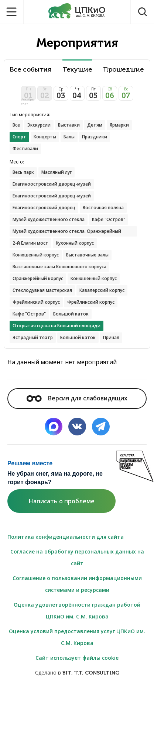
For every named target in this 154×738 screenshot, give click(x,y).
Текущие (77, 69)
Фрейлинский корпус (36, 302)
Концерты (45, 137)
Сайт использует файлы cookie (77, 657)
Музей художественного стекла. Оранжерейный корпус (67, 232)
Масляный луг (56, 172)
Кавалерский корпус (101, 290)
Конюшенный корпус (36, 255)
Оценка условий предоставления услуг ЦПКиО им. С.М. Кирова (77, 637)
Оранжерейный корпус (38, 278)
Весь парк (23, 172)
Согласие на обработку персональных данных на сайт (77, 557)
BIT (66, 673)
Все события (30, 69)
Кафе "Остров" (108, 219)
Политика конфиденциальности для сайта (65, 536)
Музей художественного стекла (49, 219)
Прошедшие (123, 69)
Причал (111, 337)
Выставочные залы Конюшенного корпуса (59, 266)
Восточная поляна (103, 207)
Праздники (94, 137)
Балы (69, 137)
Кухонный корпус (75, 243)
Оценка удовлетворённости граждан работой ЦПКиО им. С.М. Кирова (77, 610)
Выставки (69, 125)
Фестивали (25, 148)
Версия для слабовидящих (77, 398)
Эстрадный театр (33, 337)
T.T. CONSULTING (96, 673)
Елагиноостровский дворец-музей (52, 184)
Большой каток (71, 314)
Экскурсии (39, 125)
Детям (94, 125)
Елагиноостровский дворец (44, 207)
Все (16, 125)
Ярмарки (119, 125)
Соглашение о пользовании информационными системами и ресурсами (77, 584)
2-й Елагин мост (30, 243)
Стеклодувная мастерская (42, 290)
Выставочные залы (87, 255)
